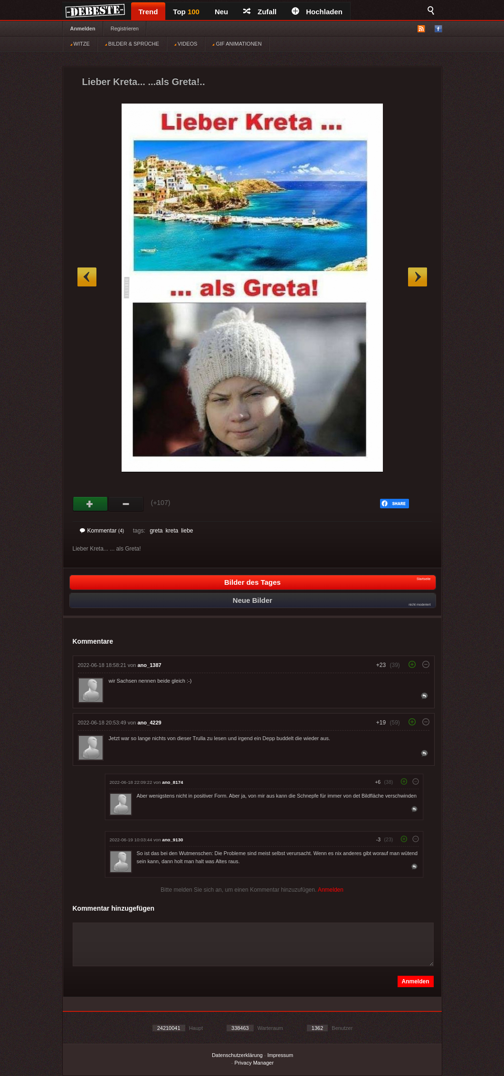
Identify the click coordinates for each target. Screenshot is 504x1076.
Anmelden (82, 28)
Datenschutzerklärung (237, 1055)
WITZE (80, 44)
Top (186, 12)
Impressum (280, 1055)
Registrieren (125, 28)
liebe (187, 530)
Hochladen (317, 12)
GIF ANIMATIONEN (236, 44)
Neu (221, 12)
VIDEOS (186, 44)
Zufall (259, 12)
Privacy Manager (254, 1063)
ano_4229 (150, 722)
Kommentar (102, 530)
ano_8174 (172, 782)
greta (156, 530)
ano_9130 (172, 839)
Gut (90, 504)
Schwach (126, 504)
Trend (148, 12)
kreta (171, 530)
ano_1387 (150, 665)
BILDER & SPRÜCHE (132, 44)
